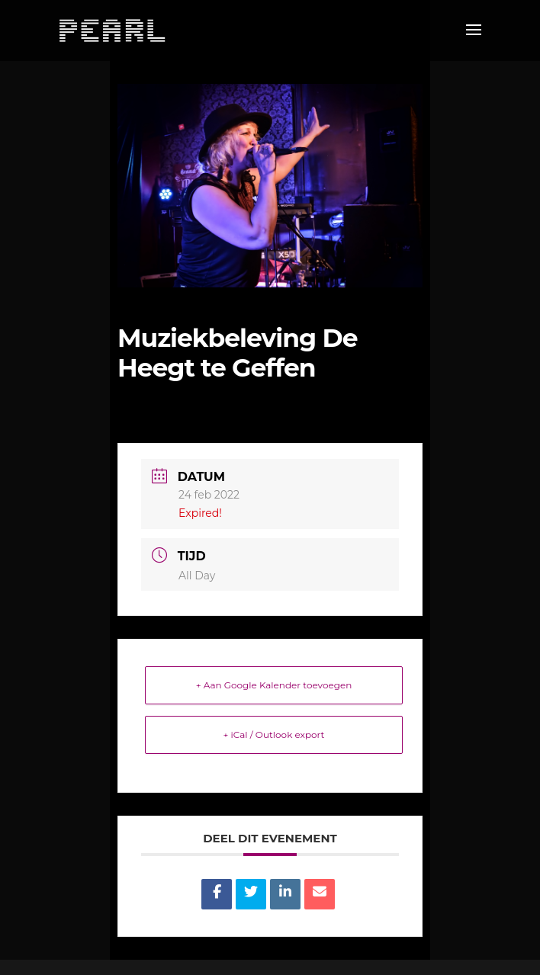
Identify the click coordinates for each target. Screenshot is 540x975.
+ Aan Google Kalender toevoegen (274, 685)
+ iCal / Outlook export (274, 734)
